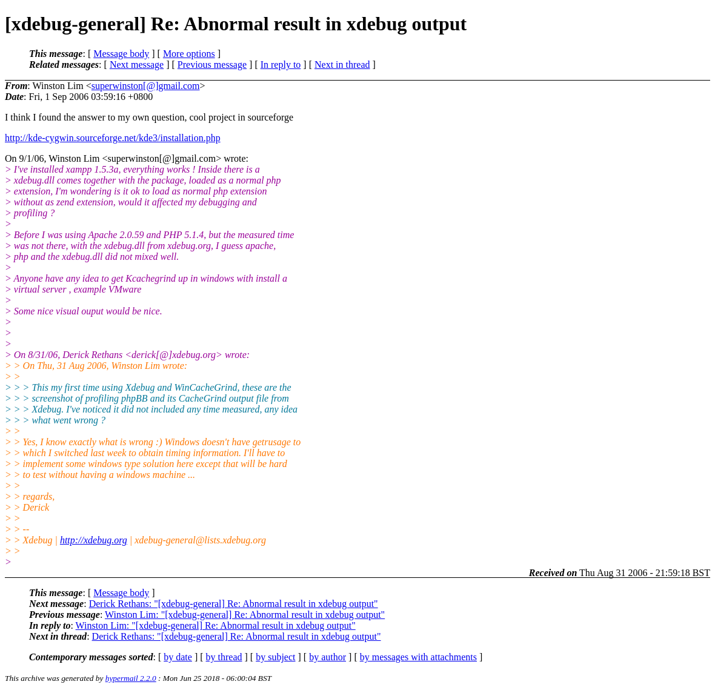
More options (189, 53)
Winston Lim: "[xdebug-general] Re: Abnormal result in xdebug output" (245, 614)
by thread (224, 657)
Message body (121, 53)
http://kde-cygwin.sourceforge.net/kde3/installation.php (113, 138)
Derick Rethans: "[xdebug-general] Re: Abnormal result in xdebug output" (233, 603)
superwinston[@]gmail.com (145, 86)
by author (327, 657)
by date (178, 657)
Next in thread (342, 64)
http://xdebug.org (93, 540)
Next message (137, 64)
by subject (275, 657)
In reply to (281, 64)
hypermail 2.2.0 (130, 678)
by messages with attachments (418, 657)
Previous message (212, 64)
